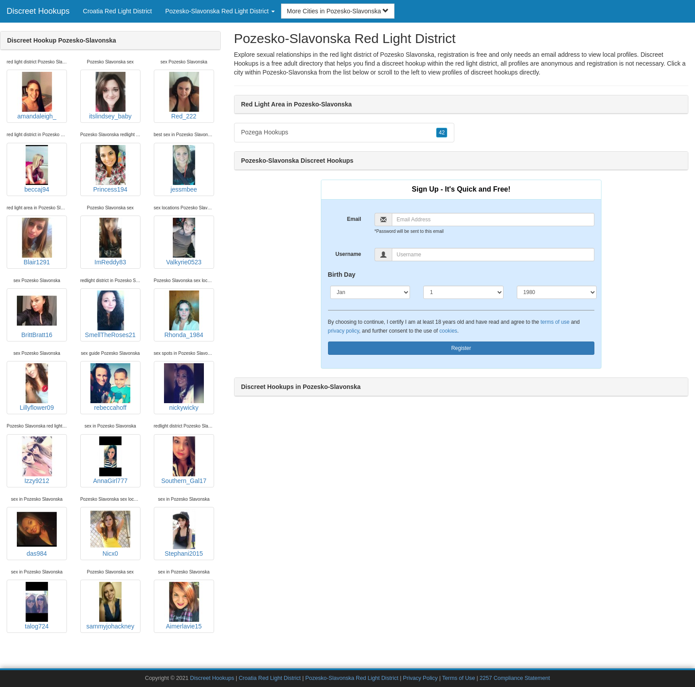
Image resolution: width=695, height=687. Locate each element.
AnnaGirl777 (110, 460)
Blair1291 (37, 242)
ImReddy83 (110, 242)
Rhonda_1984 (184, 314)
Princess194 (110, 169)
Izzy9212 (37, 460)
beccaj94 (37, 169)
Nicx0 (110, 533)
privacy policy (343, 331)
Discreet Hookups (38, 11)
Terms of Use (458, 678)
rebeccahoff (110, 387)
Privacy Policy (420, 678)
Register (461, 348)
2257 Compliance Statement (515, 678)
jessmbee (184, 169)
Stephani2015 (184, 533)
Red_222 (184, 96)
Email (354, 219)
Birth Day (341, 274)
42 (442, 133)
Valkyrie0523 (184, 242)
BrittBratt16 (37, 314)
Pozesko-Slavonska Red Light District (351, 678)
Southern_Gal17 (184, 460)
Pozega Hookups (344, 132)
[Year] (557, 292)
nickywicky (184, 387)
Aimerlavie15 (184, 606)
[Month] (370, 292)
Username (348, 254)
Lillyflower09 (37, 387)
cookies (448, 331)
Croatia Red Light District (117, 11)
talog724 (37, 606)
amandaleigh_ (37, 96)
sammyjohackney (110, 606)
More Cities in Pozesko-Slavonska (338, 11)
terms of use (554, 322)
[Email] (493, 219)
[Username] (493, 254)
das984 (37, 533)
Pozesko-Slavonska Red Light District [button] (220, 11)
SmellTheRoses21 (110, 314)
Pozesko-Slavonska (289, 72)
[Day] (463, 292)
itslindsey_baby (110, 96)
